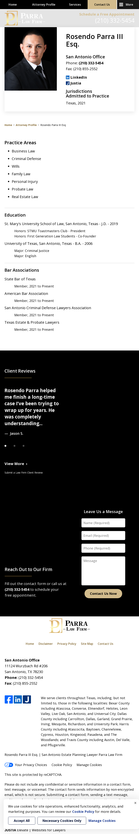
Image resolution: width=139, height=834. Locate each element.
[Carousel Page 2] (18, 445)
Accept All (22, 820)
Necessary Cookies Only (61, 820)
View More (14, 463)
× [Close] (135, 803)
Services (75, 5)
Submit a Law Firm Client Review (24, 472)
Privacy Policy (66, 644)
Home (13, 5)
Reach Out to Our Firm (28, 569)
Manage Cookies (89, 765)
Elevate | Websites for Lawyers (35, 830)
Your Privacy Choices (26, 765)
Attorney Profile (43, 5)
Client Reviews (20, 371)
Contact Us (102, 5)
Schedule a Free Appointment (106, 14)
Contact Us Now (103, 593)
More (129, 5)
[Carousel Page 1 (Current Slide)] (9, 445)
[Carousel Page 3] (27, 445)
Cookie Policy (62, 765)
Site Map (87, 644)
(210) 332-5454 (114, 20)
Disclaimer (46, 644)
